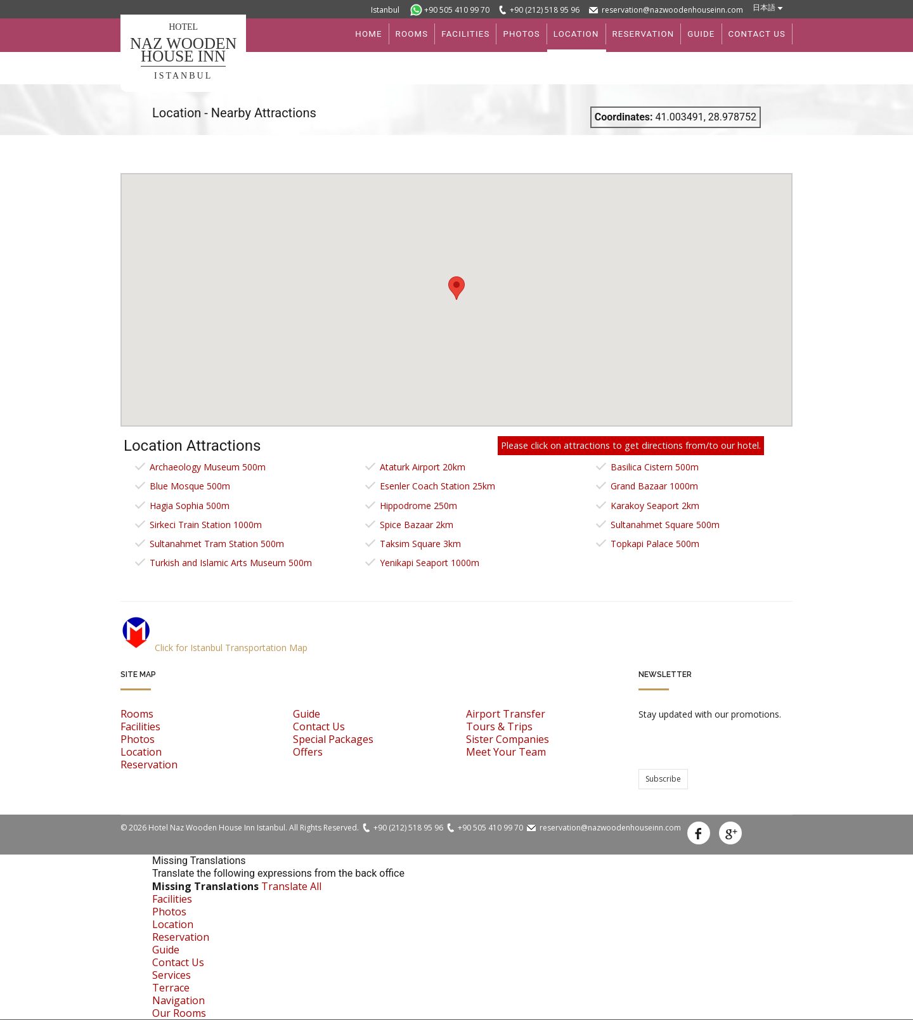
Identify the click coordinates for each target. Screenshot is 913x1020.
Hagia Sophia (190, 506)
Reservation (149, 764)
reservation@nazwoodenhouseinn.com (672, 9)
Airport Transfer (505, 714)
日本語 (764, 7)
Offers (308, 752)
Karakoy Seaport (655, 506)
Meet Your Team (506, 752)
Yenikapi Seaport (429, 563)
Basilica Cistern (655, 467)
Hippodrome (418, 506)
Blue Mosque (190, 486)
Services (171, 975)
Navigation (178, 1000)
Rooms (136, 714)
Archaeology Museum (208, 467)
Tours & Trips (499, 726)
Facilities (140, 726)
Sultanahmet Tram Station (217, 544)
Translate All (291, 886)
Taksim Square (420, 544)
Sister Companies (507, 739)
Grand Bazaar (654, 486)
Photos (137, 739)
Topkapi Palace (655, 544)
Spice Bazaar (416, 525)
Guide (306, 714)
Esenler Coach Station (437, 486)
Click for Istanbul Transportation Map (214, 648)
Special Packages (333, 739)
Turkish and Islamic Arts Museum (231, 563)
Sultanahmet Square (665, 525)
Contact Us (319, 726)
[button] (456, 288)
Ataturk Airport (422, 467)
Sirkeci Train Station (206, 525)
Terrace (171, 988)
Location (141, 752)
